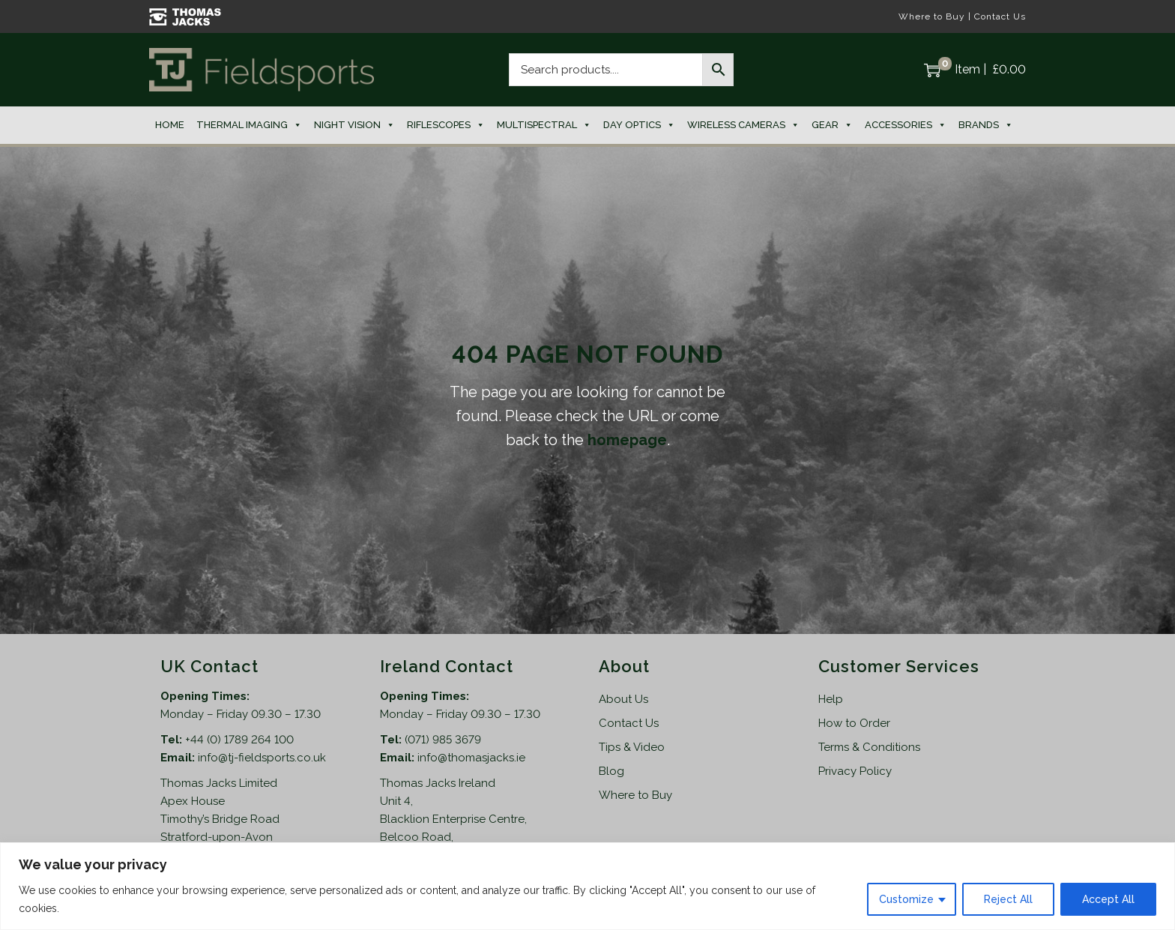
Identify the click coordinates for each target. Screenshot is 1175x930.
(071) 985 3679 (443, 739)
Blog (611, 771)
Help (830, 699)
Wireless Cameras (743, 125)
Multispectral (544, 125)
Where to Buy (931, 16)
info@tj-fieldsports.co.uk (262, 757)
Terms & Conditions (869, 747)
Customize (906, 899)
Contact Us (1000, 16)
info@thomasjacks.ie (471, 757)
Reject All (1008, 899)
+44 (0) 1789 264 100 (239, 739)
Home (169, 124)
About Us (623, 699)
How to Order (854, 723)
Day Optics (639, 125)
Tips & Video (632, 747)
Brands (985, 125)
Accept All (1108, 899)
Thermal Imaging (249, 125)
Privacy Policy (855, 771)
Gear (832, 125)
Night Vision (354, 125)
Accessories (905, 125)
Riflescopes (446, 125)
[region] (587, 886)
